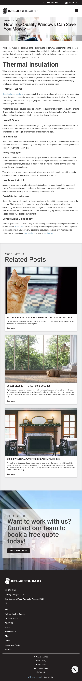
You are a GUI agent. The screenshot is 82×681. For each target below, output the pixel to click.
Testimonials (10, 632)
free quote (28, 233)
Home (7, 609)
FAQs (7, 627)
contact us (48, 233)
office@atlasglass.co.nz (15, 594)
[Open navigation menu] (76, 11)
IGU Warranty (41, 672)
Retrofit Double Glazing (15, 614)
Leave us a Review (13, 645)
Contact (8, 640)
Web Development (34, 677)
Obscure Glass (11, 618)
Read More (11, 328)
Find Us (8, 649)
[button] (50, 2)
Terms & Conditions (41, 668)
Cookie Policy (41, 661)
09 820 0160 (10, 590)
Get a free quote (18, 550)
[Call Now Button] (74, 669)
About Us (9, 623)
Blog (7, 636)
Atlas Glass (20, 227)
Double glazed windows (12, 94)
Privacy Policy (41, 664)
